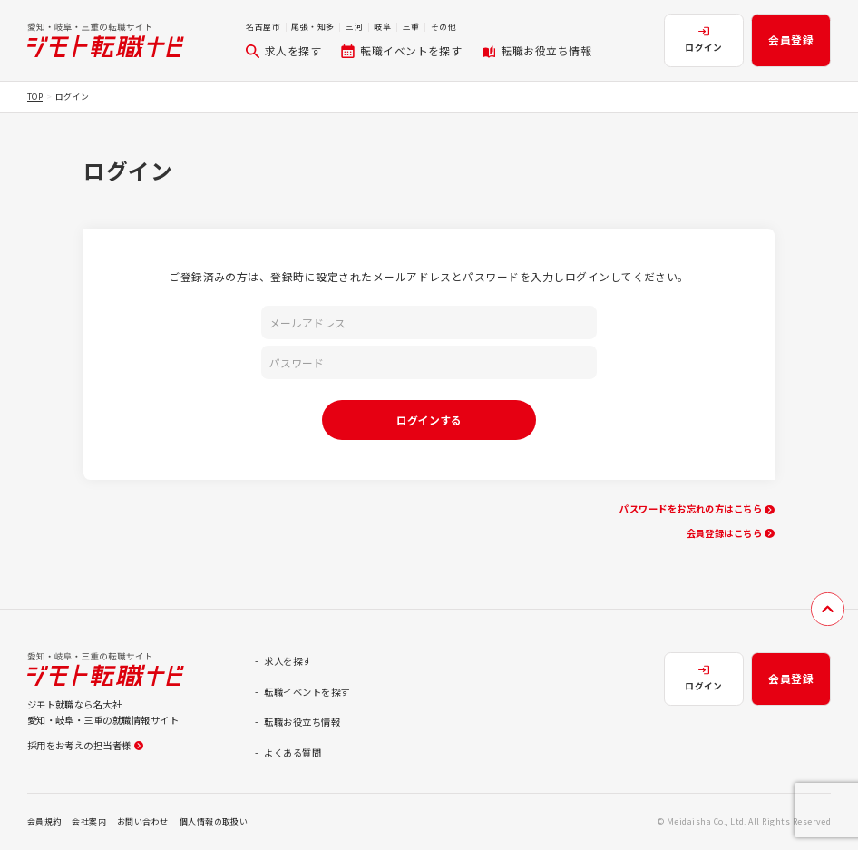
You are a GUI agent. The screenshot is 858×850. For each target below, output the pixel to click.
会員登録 (791, 39)
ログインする (429, 419)
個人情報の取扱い (214, 821)
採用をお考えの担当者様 (85, 745)
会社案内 (89, 821)
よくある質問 (292, 752)
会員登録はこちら (731, 533)
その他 (443, 27)
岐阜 (382, 27)
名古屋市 (263, 27)
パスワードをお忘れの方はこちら (696, 508)
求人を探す (283, 50)
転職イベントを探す (401, 50)
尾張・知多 (312, 27)
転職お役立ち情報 (537, 50)
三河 (354, 27)
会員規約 (44, 821)
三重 (411, 27)
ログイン (704, 40)
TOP (35, 97)
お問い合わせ (143, 821)
